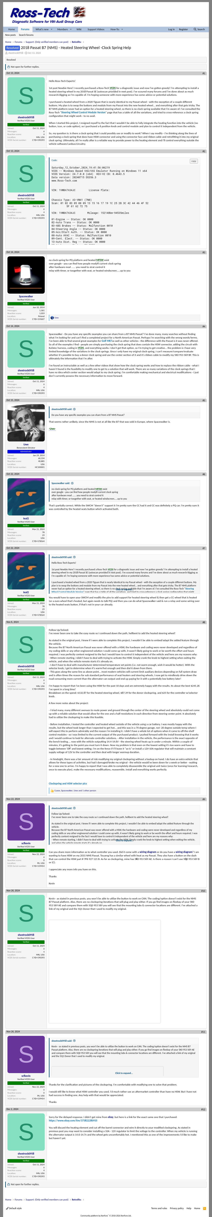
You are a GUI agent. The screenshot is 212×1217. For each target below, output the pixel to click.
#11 (203, 1032)
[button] (51, 29)
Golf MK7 (107, 340)
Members (62, 29)
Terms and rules (159, 1208)
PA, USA (41, 863)
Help (189, 1208)
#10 (203, 890)
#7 (204, 548)
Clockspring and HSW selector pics (68, 783)
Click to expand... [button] (125, 589)
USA (43, 464)
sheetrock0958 (15, 52)
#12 (203, 1109)
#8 (204, 622)
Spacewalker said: (61, 483)
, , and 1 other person (75, 790)
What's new (42, 29)
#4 (204, 326)
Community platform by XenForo (106, 1215)
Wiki (79, 29)
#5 (204, 400)
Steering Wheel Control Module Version (83, 112)
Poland (41, 316)
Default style (14, 1208)
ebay (110, 1117)
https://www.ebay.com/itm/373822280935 (73, 1120)
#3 (204, 252)
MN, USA (40, 137)
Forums (25, 29)
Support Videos (96, 29)
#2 (204, 151)
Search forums (26, 34)
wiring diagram (148, 852)
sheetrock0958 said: (62, 409)
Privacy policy (177, 1208)
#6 (204, 474)
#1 (204, 73)
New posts (10, 34)
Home (11, 29)
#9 (204, 799)
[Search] (199, 29)
